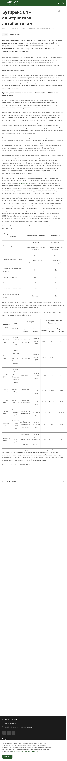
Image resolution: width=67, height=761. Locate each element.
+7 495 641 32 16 (11, 720)
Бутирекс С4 (23, 183)
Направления (7, 739)
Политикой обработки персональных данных (26, 751)
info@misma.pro (10, 723)
